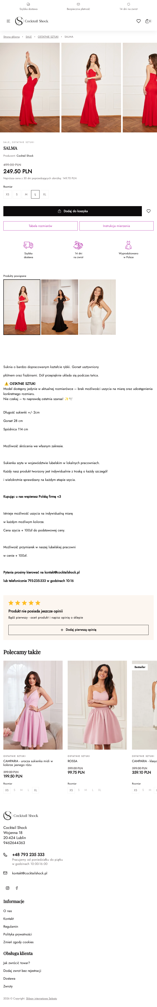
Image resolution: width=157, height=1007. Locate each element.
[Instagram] (7, 888)
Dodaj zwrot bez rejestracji (22, 970)
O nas (7, 910)
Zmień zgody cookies (18, 942)
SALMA (69, 37)
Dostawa (9, 978)
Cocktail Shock (25, 156)
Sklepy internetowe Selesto (41, 998)
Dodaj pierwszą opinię (78, 629)
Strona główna (11, 37)
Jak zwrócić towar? (16, 962)
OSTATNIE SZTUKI (48, 37)
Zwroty (8, 986)
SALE (29, 37)
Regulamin (10, 926)
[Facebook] (17, 888)
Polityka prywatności (17, 934)
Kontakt (8, 918)
